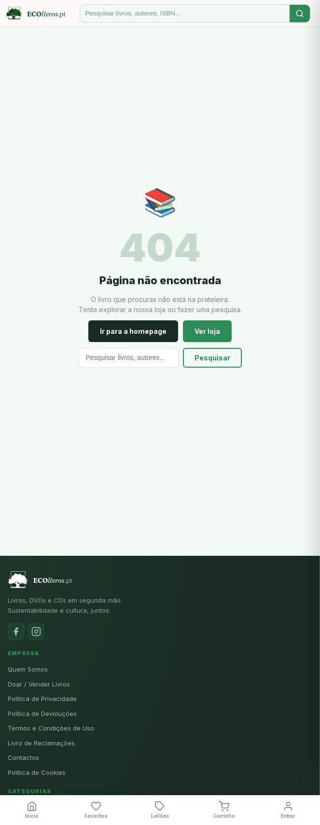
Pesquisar (212, 358)
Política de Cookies (37, 772)
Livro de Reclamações (41, 743)
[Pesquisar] (185, 13)
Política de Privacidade (42, 698)
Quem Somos (28, 669)
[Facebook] (16, 631)
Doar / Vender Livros (39, 684)
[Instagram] (36, 631)
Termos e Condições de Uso (51, 728)
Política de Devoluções (42, 713)
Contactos (23, 757)
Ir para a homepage (133, 331)
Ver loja (207, 331)
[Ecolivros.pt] (41, 13)
